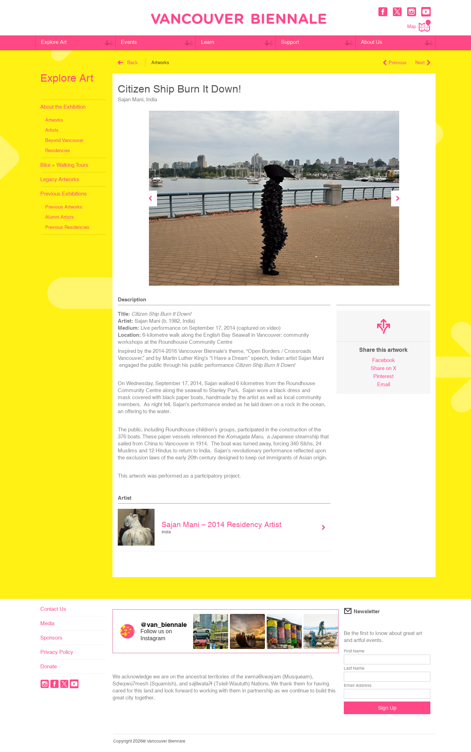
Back (128, 62)
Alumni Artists (59, 217)
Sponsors (51, 638)
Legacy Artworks (59, 179)
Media (47, 623)
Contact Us (53, 609)
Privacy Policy (56, 652)
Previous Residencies (67, 227)
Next (422, 62)
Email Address (357, 685)
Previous (395, 62)
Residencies (57, 150)
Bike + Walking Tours (64, 165)
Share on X (383, 368)
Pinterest (383, 376)
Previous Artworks (63, 207)
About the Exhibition (63, 107)
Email (383, 384)
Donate (48, 666)
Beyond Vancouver (64, 140)
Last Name (354, 668)
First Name (354, 651)
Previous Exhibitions (63, 194)
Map (419, 26)
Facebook (383, 360)
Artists (52, 130)
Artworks (54, 120)
